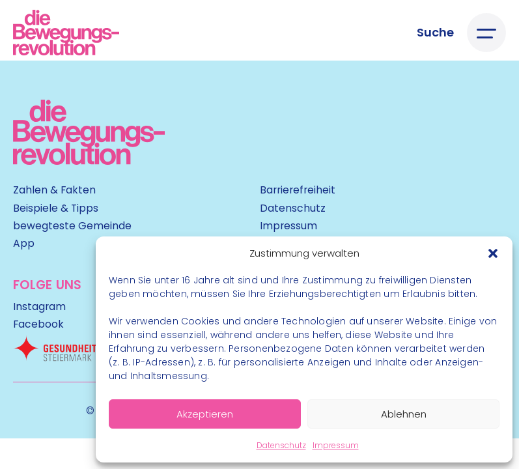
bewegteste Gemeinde (72, 226)
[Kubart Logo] (89, 160)
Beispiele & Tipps (55, 208)
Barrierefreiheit (297, 190)
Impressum (336, 445)
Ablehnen (404, 414)
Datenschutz (281, 445)
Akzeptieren (204, 414)
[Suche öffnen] (435, 33)
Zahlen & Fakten (54, 190)
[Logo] (66, 32)
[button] (492, 253)
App (24, 243)
